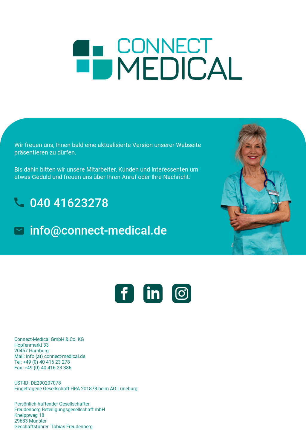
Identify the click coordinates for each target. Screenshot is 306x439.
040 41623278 (61, 203)
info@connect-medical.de (90, 231)
